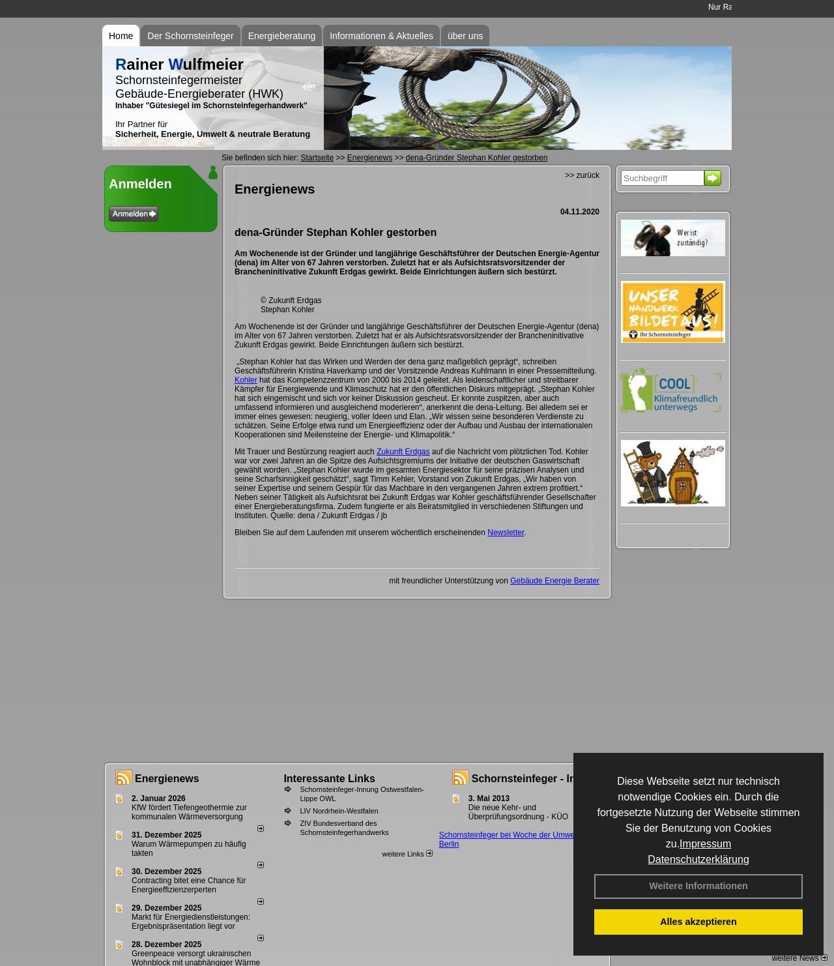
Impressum (705, 843)
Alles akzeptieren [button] (698, 921)
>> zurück (582, 175)
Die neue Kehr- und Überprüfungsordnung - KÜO (518, 812)
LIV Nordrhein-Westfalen (339, 811)
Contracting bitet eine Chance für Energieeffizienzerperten (189, 885)
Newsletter (505, 532)
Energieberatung (282, 36)
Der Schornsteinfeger (190, 36)
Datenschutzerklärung (698, 859)
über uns (465, 36)
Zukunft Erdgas (403, 451)
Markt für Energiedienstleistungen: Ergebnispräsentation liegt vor (191, 922)
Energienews (167, 778)
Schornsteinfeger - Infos (532, 778)
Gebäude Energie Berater (554, 580)
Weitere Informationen (698, 886)
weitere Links (407, 854)
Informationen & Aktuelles (381, 36)
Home (121, 36)
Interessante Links (329, 778)
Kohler (246, 380)
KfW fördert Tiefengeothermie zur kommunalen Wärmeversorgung (189, 812)
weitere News (799, 958)
